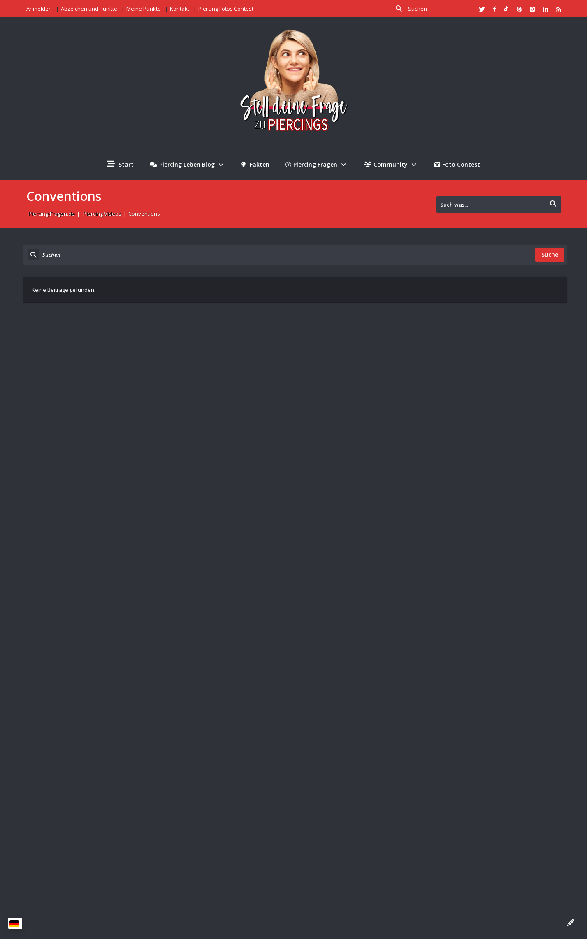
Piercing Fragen (316, 164)
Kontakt (179, 8)
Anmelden (39, 8)
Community (391, 164)
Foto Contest (457, 164)
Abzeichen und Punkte (89, 8)
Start (120, 164)
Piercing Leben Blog (187, 164)
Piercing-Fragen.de (51, 213)
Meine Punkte (143, 8)
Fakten (255, 164)
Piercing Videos (102, 213)
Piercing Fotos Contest (225, 8)
